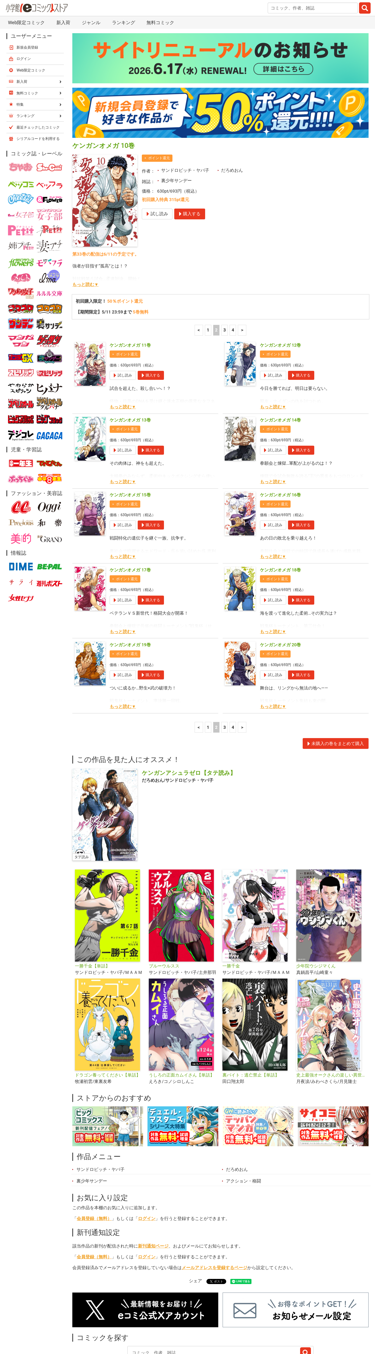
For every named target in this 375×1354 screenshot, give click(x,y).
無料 (192, 1325)
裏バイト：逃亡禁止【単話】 (250, 1032)
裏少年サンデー (176, 137)
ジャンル (167, 1325)
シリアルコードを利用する (38, 96)
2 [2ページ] (216, 287)
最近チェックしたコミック (235, 1325)
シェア (195, 1237)
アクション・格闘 (243, 1138)
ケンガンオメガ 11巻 (130, 302)
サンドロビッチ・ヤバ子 (185, 127)
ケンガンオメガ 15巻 (130, 451)
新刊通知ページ (153, 1203)
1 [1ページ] (208, 287)
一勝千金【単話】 (92, 923)
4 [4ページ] (233, 287)
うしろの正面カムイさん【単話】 (181, 1032)
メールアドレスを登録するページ (214, 1224)
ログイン (146, 1175)
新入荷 (85, 1325)
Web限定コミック (30, 27)
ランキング (115, 1325)
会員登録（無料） (94, 1175)
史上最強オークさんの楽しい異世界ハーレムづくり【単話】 (331, 1032)
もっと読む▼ (85, 241)
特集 (142, 1325)
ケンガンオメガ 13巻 (130, 377)
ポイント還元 (159, 115)
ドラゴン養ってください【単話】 (108, 1032)
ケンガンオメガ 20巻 (280, 601)
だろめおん (232, 127)
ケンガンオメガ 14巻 (280, 377)
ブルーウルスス (164, 923)
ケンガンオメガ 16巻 (280, 451)
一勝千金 (231, 923)
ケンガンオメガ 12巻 (280, 302)
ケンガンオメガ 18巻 (280, 527)
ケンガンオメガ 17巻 (130, 527)
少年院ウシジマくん (316, 923)
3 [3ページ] (224, 287)
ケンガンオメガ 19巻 (130, 601)
